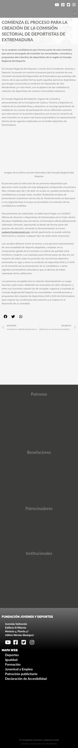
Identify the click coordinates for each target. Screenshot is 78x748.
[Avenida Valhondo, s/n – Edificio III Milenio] (39, 710)
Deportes (12, 655)
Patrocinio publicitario (21, 674)
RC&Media (51, 743)
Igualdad (11, 660)
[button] (74, 13)
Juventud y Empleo (19, 669)
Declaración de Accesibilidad (26, 679)
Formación (12, 664)
